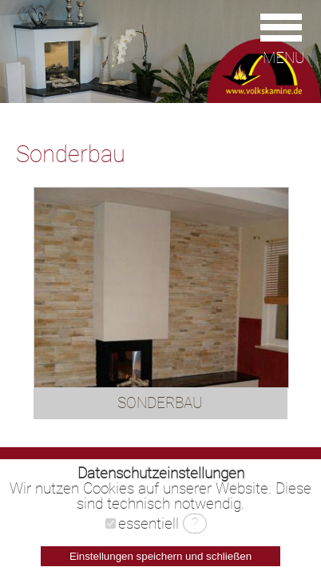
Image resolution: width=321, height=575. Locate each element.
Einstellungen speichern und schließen (160, 556)
